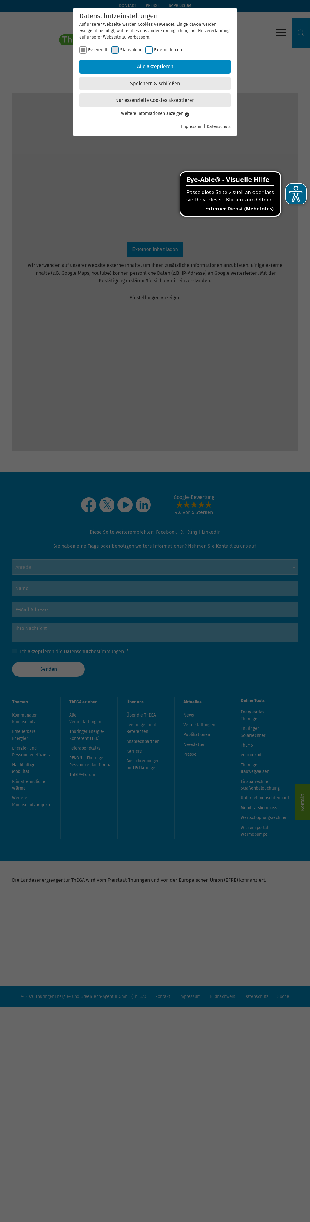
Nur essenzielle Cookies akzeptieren (155, 100)
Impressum (192, 126)
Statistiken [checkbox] (130, 49)
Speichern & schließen (155, 83)
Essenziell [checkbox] (97, 49)
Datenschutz (219, 126)
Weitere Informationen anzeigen (155, 113)
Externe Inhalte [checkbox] (168, 49)
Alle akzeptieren (155, 66)
